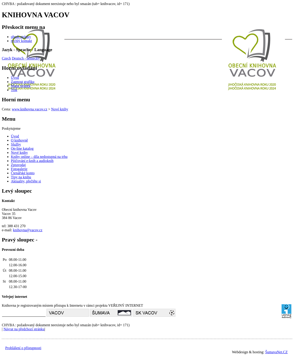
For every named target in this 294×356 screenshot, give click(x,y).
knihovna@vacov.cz (27, 230)
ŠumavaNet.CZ (276, 352)
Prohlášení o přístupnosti (23, 348)
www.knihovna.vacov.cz (29, 109)
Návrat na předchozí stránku (23, 329)
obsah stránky (21, 37)
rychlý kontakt (21, 41)
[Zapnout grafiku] (22, 82)
